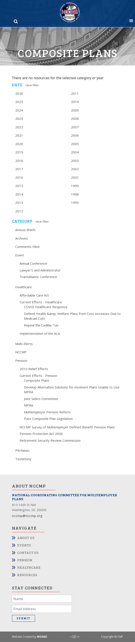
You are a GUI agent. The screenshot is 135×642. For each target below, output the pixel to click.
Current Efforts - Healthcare (41, 302)
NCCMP (21, 352)
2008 (75, 118)
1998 (75, 194)
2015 (19, 186)
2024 (19, 110)
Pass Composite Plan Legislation (48, 418)
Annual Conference (33, 263)
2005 (75, 144)
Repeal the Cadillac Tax (41, 325)
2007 (75, 127)
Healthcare (23, 287)
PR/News (22, 450)
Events (24, 545)
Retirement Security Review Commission (50, 440)
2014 (19, 194)
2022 (19, 127)
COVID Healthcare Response (46, 307)
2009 (75, 110)
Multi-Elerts (24, 344)
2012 (19, 211)
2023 (19, 118)
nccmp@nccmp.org (27, 515)
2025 (19, 102)
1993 (75, 202)
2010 (75, 102)
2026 (19, 93)
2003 (75, 160)
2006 (75, 135)
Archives (21, 238)
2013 (19, 202)
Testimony (23, 459)
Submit (23, 618)
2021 (19, 135)
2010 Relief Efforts (34, 369)
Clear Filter (32, 85)
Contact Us (27, 552)
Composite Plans (36, 380)
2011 (75, 93)
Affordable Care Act (34, 295)
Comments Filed (27, 246)
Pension (21, 360)
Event (19, 255)
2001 (75, 177)
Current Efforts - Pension (38, 375)
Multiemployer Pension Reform (47, 412)
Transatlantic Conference (38, 277)
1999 (75, 186)
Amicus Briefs (25, 230)
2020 (19, 144)
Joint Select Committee (41, 399)
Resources (27, 574)
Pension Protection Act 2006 (41, 433)
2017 (19, 169)
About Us (25, 537)
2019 (19, 152)
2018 (19, 160)
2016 (19, 177)
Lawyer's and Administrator (40, 270)
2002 (75, 169)
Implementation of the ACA (40, 333)
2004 (75, 152)
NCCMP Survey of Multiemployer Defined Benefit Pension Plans (67, 427)
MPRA (28, 405)
